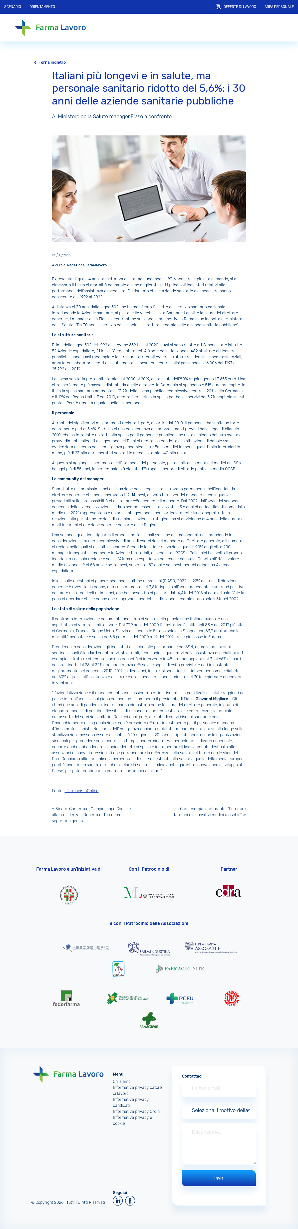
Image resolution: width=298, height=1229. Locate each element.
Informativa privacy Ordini (137, 1111)
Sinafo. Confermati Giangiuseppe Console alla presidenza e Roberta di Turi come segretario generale (91, 814)
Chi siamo (122, 1081)
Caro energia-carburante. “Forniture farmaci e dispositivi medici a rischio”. (210, 811)
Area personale (279, 7)
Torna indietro (52, 62)
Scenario (12, 7)
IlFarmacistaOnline (81, 790)
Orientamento (42, 7)
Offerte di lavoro (240, 7)
